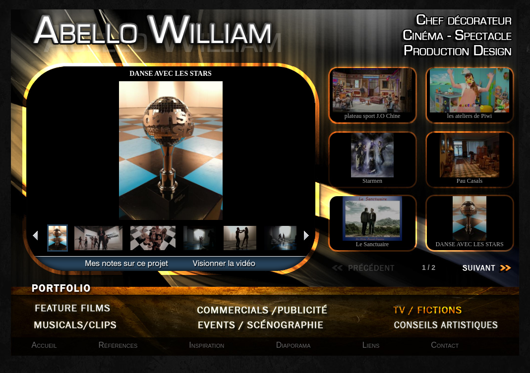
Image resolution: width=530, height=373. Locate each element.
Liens (371, 345)
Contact (445, 345)
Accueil (44, 345)
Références (118, 345)
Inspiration (207, 345)
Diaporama (294, 345)
